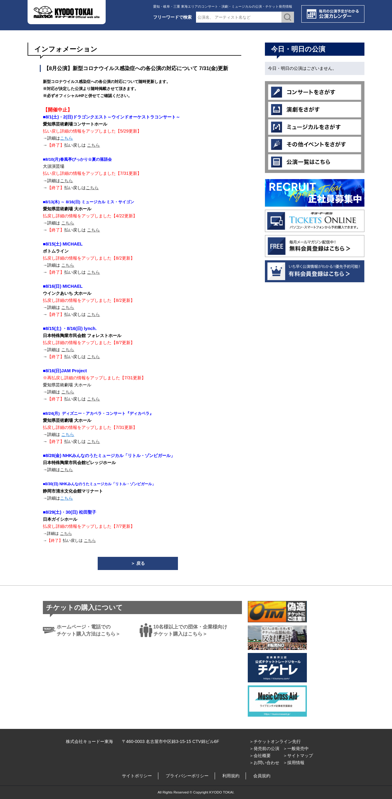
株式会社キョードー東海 (89, 741)
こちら (66, 138)
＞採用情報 (293, 762)
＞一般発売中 (296, 748)
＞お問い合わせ (264, 762)
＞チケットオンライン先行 (275, 741)
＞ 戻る (138, 563)
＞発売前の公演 (264, 748)
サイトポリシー (137, 775)
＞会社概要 (260, 755)
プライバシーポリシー (187, 775)
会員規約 (261, 775)
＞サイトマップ (298, 755)
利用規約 (230, 775)
